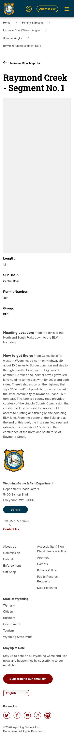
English (11, 693)
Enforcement (12, 565)
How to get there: (18, 355)
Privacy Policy (46, 570)
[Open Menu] (67, 9)
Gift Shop (9, 572)
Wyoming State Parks (17, 637)
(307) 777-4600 (19, 522)
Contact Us (11, 529)
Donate (15, 510)
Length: (9, 258)
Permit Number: (15, 291)
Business (9, 618)
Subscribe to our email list (27, 678)
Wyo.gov (9, 605)
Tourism (8, 630)
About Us (9, 546)
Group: (8, 308)
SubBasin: (11, 275)
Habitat (8, 559)
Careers (42, 564)
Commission (11, 553)
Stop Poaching (47, 587)
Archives (43, 557)
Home (6, 23)
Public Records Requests (47, 579)
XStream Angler (12, 38)
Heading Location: (18, 332)
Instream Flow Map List (21, 63)
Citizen (8, 611)
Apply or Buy (47, 9)
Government (11, 624)
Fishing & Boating (33, 23)
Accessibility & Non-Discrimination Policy (51, 549)
